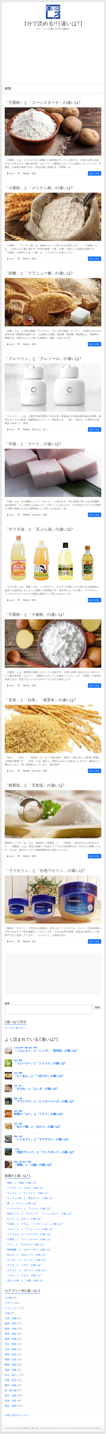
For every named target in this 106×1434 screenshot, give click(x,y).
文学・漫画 (10, 1349)
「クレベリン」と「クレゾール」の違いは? (43, 358)
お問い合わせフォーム (16, 1415)
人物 (7, 1313)
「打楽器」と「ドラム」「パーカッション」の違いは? (33, 1223)
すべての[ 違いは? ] (15, 1027)
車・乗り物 (10, 1390)
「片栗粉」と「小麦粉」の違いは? (34, 614)
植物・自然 (31, 771)
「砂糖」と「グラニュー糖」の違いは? (39, 273)
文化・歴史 (10, 1344)
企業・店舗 (10, 1318)
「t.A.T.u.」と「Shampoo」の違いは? (24, 1244)
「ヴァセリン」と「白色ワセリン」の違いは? (45, 870)
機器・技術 (10, 1364)
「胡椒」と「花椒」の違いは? (21, 1182)
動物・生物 (31, 514)
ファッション (12, 1307)
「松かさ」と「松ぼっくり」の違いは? (25, 1254)
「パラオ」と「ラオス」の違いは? (23, 1275)
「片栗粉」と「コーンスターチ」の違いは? (42, 102)
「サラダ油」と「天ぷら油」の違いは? (39, 529)
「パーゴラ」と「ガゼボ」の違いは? (24, 1187)
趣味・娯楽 (10, 1385)
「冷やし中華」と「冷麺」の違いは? (24, 1280)
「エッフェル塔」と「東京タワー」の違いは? (29, 1198)
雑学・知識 (10, 1395)
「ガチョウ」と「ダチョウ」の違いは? (25, 1270)
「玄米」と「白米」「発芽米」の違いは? (40, 699)
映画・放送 (10, 1354)
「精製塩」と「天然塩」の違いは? (34, 785)
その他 (8, 1297)
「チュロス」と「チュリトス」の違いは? (26, 1192)
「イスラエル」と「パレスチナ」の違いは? (28, 1234)
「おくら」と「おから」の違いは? (23, 1218)
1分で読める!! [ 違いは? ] (53, 23)
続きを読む (94, 173)
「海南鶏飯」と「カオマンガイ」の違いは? (28, 1249)
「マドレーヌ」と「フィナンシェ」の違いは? (29, 1229)
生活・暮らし (43, 429)
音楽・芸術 (10, 1400)
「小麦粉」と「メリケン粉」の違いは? (39, 187)
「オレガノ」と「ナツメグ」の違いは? (25, 1259)
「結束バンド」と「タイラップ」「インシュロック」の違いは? (38, 1213)
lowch (11, 173)
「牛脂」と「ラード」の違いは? (33, 443)
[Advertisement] (53, 60)
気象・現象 (10, 1369)
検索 (7, 1003)
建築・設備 (10, 1338)
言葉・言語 (10, 1380)
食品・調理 (31, 173)
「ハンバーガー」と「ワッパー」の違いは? (28, 1208)
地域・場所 (10, 1333)
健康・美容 (31, 429)
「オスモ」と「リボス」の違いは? (23, 1265)
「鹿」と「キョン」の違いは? (21, 1203)
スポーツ (9, 1302)
